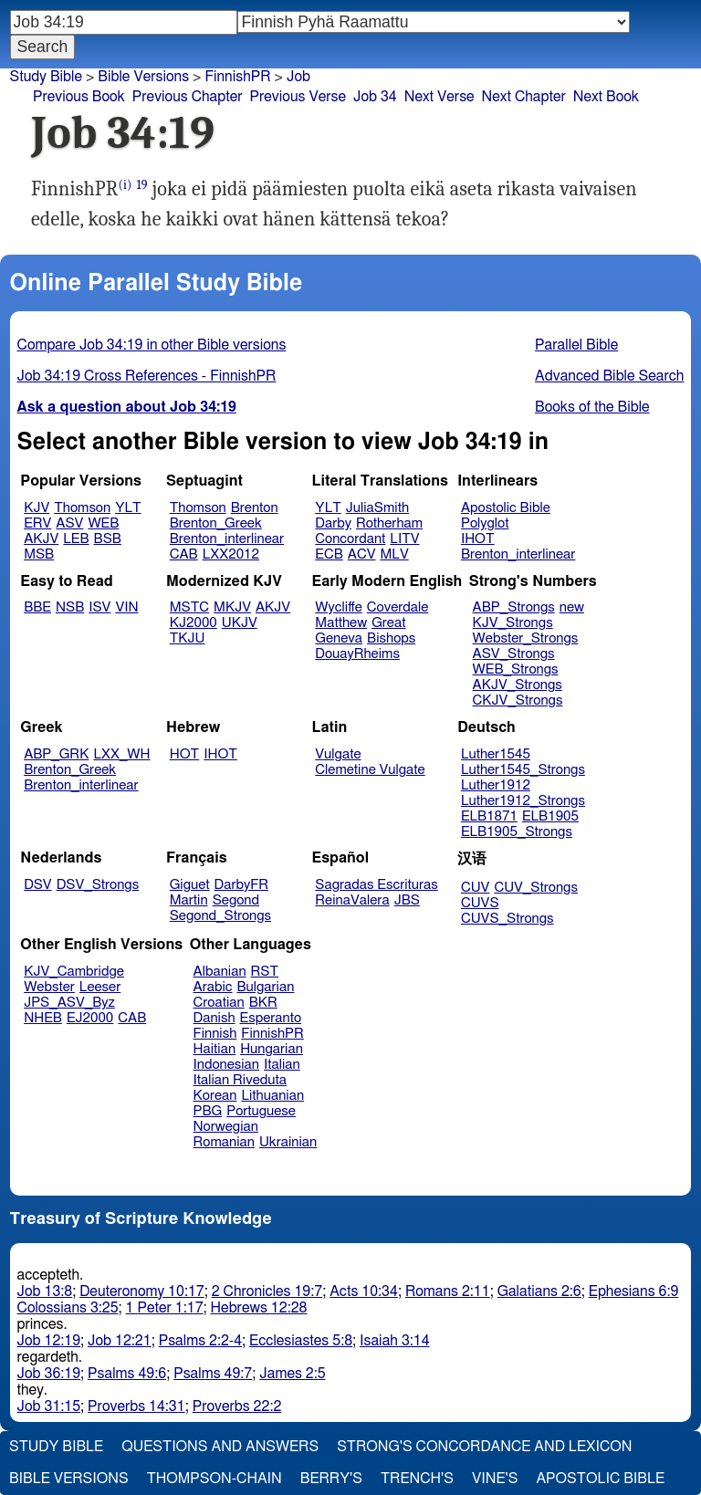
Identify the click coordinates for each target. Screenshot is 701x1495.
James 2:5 (292, 1373)
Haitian (215, 1049)
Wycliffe (338, 607)
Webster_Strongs (526, 638)
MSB (39, 554)
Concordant (350, 539)
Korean (215, 1096)
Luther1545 (495, 754)
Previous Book (79, 96)
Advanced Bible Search (609, 376)
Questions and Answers (220, 1446)
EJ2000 (90, 1018)
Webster (49, 987)
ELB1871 (489, 816)
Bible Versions (143, 76)
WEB (103, 523)
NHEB (43, 1018)
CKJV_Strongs (518, 700)
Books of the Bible (592, 407)
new (572, 607)
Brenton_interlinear (227, 539)
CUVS (480, 903)
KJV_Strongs (513, 623)
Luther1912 (495, 785)
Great (388, 623)
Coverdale (398, 607)
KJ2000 (193, 623)
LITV (404, 539)
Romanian (224, 1142)
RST (265, 971)
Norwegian (226, 1127)
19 (141, 185)
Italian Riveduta (240, 1080)
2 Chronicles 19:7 (267, 1291)
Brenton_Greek (216, 523)
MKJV (232, 607)
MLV (394, 554)
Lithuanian (272, 1096)
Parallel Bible (576, 345)
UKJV (239, 623)
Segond (236, 900)
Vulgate (338, 754)
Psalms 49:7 (212, 1373)
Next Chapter (524, 96)
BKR (263, 1002)
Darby (333, 523)
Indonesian (227, 1065)
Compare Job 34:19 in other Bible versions (152, 345)
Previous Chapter (187, 96)
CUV (475, 887)
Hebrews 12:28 (259, 1308)
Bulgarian (265, 987)
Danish (214, 1018)
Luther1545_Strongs (523, 770)
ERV (37, 523)
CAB (184, 554)
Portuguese (261, 1111)
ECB (328, 554)
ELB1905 (550, 816)
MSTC (189, 607)
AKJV (41, 539)
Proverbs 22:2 (237, 1406)
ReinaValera (352, 900)
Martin (189, 900)
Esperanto (271, 1018)
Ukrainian (288, 1142)
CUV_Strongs (535, 887)
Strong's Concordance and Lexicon (484, 1446)
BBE (37, 607)
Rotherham (389, 523)
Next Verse (439, 96)
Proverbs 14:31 (136, 1406)
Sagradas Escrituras (376, 885)
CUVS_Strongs (507, 918)
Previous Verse (298, 96)
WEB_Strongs (516, 669)
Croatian (219, 1002)
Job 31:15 (49, 1406)
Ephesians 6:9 (634, 1291)
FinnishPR (272, 1033)
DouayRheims (357, 654)
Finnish (215, 1033)
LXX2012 (231, 554)
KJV (36, 508)
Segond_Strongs (220, 916)
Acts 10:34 (364, 1291)
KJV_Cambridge (74, 971)
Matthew (341, 623)
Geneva (338, 638)
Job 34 (375, 96)
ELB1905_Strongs (516, 832)
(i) (124, 185)
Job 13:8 (45, 1291)
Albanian (220, 971)
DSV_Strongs (98, 885)
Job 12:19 (49, 1340)
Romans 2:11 (447, 1291)
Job (298, 76)
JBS (407, 900)
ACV (362, 554)
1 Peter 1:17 (165, 1308)
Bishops (391, 638)
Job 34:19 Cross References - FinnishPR (147, 376)
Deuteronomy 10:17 (141, 1291)
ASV (69, 523)
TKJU (187, 638)
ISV (99, 607)
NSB (70, 607)
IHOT (478, 539)
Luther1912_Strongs (523, 801)
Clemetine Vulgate (369, 770)
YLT (128, 508)
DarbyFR (241, 885)
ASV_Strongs (514, 654)
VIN (126, 607)
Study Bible (46, 76)
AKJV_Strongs (517, 685)
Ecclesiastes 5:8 (300, 1340)
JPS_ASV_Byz (69, 1002)
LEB (76, 539)
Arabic (213, 987)
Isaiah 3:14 (395, 1340)
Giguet (190, 885)
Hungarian (271, 1049)
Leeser (99, 987)
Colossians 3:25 (68, 1308)
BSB (107, 539)
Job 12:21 (120, 1340)
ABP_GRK (56, 754)
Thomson (82, 508)
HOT (184, 754)
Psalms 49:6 (127, 1373)
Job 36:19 (49, 1373)
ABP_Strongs (514, 607)
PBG (208, 1111)
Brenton (254, 508)
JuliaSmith (377, 508)
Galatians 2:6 (539, 1291)
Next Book (606, 96)
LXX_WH (121, 754)
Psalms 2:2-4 (200, 1340)
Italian (282, 1065)
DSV (38, 885)
